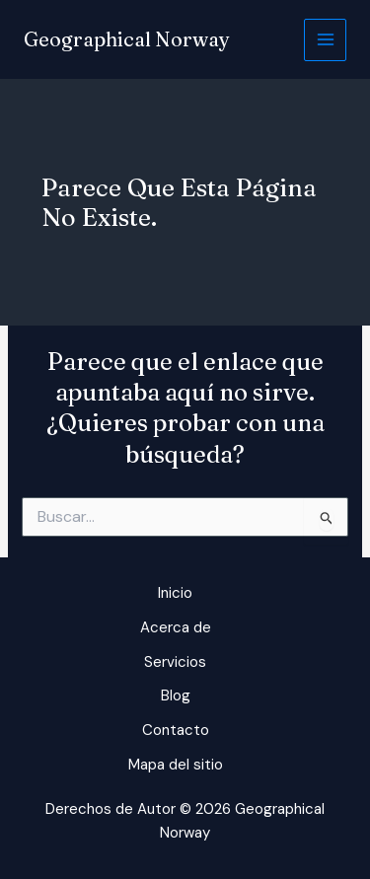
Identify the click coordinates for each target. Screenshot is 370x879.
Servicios (175, 662)
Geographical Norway (127, 39)
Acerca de (175, 627)
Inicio (175, 593)
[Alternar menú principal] (325, 40)
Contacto (175, 730)
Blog (175, 695)
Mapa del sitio (175, 764)
